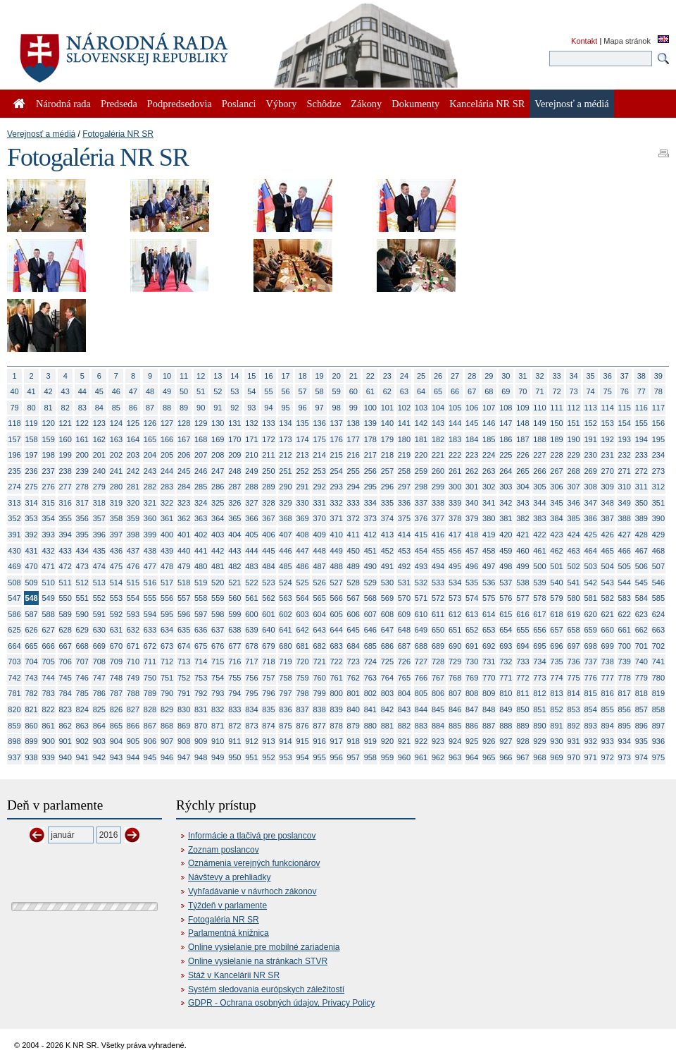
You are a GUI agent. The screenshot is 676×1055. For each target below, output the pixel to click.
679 (268, 646)
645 (353, 630)
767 (438, 677)
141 (404, 423)
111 (556, 407)
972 (607, 757)
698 (590, 646)
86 (133, 407)
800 (336, 693)
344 (539, 503)
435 (99, 551)
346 (573, 503)
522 (251, 582)
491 (387, 566)
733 (522, 661)
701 (641, 646)
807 (455, 693)
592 (116, 614)
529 (370, 582)
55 (268, 391)
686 (387, 646)
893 (590, 725)
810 (505, 693)
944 (133, 757)
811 (522, 693)
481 (217, 566)
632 (133, 630)
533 (438, 582)
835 (268, 709)
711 (150, 661)
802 (370, 693)
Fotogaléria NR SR (118, 134)
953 (285, 757)
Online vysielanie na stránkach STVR (257, 961)
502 (573, 566)
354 (48, 518)
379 (471, 518)
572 (438, 598)
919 (370, 741)
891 (556, 725)
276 (48, 486)
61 (370, 391)
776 (590, 677)
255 (353, 471)
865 (116, 725)
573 (455, 598)
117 (658, 407)
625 (14, 630)
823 (65, 709)
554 (133, 598)
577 (522, 598)
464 (590, 551)
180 (404, 439)
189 (556, 439)
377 (438, 518)
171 (251, 439)
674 (183, 646)
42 (48, 391)
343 (522, 503)
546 (658, 582)
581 (590, 598)
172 (268, 439)
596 (183, 614)
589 (65, 614)
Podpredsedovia (179, 103)
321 (150, 503)
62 (387, 391)
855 (607, 709)
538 (522, 582)
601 (268, 614)
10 (167, 376)
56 (285, 391)
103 (421, 407)
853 (573, 709)
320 (133, 503)
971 (590, 757)
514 (116, 582)
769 (471, 677)
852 (556, 709)
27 (455, 376)
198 (48, 455)
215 (336, 455)
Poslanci (239, 103)
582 (607, 598)
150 (556, 423)
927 (505, 741)
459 (505, 551)
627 (48, 630)
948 (200, 757)
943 (116, 757)
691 (471, 646)
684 (353, 646)
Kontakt (584, 41)
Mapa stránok (627, 41)
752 (183, 677)
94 (268, 407)
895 (624, 725)
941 (82, 757)
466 (624, 551)
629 (82, 630)
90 (200, 407)
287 (234, 486)
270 (607, 471)
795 (251, 693)
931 (573, 741)
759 (302, 677)
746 (82, 677)
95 (285, 407)
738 (607, 661)
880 (370, 725)
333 (353, 503)
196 (14, 455)
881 (387, 725)
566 (336, 598)
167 (183, 439)
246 (200, 471)
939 (48, 757)
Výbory (281, 103)
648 (404, 630)
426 (607, 534)
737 (590, 661)
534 (455, 582)
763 (370, 677)
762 (353, 677)
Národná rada (63, 103)
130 (217, 423)
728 (438, 661)
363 (200, 518)
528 (353, 582)
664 (14, 646)
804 (404, 693)
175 (319, 439)
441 (200, 551)
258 (404, 471)
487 (319, 566)
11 (184, 376)
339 (455, 503)
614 (488, 614)
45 (99, 391)
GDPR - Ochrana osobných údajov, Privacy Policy (281, 1003)
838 (319, 709)
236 (31, 471)
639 (251, 630)
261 (455, 471)
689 (438, 646)
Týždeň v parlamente (227, 905)
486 (302, 566)
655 (522, 630)
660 (607, 630)
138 (353, 423)
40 (14, 391)
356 (82, 518)
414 (404, 534)
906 (150, 741)
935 (641, 741)
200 (82, 455)
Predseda (119, 103)
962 (438, 757)
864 (99, 725)
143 (438, 423)
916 (319, 741)
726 (404, 661)
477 (150, 566)
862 (65, 725)
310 (624, 486)
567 (353, 598)
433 (65, 551)
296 (387, 486)
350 (641, 503)
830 (183, 709)
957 (353, 757)
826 (116, 709)
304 (522, 486)
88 (167, 407)
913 (268, 741)
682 (319, 646)
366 (251, 518)
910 (217, 741)
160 (65, 439)
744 (48, 677)
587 (31, 614)
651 (455, 630)
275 (31, 486)
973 (624, 757)
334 (370, 503)
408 (302, 534)
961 (421, 757)
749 (133, 677)
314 (31, 503)
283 (167, 486)
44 (82, 391)
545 (641, 582)
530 (387, 582)
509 (31, 582)
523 (268, 582)
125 (133, 423)
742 (14, 677)
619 (573, 614)
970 (573, 757)
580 (573, 598)
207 (200, 455)
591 (99, 614)
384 (556, 518)
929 (539, 741)
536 (488, 582)
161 (82, 439)
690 (455, 646)
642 (302, 630)
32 (539, 376)
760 (319, 677)
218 (387, 455)
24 (404, 376)
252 (302, 471)
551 (82, 598)
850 (522, 709)
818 (641, 693)
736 (573, 661)
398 (133, 534)
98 (336, 407)
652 (471, 630)
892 (573, 725)
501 (556, 566)
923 (438, 741)
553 (116, 598)
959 (387, 757)
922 (421, 741)
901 (65, 741)
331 (319, 503)
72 (556, 391)
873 (251, 725)
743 (31, 677)
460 (522, 551)
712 (167, 661)
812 (539, 693)
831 (200, 709)
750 (150, 677)
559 (217, 598)
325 (217, 503)
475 (116, 566)
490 (370, 566)
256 (370, 471)
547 (14, 598)
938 (31, 757)
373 (370, 518)
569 (387, 598)
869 (183, 725)
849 (505, 709)
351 (658, 503)
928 (522, 741)
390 (658, 518)
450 (353, 551)
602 (285, 614)
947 (183, 757)
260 (438, 471)
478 (167, 566)
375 (404, 518)
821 (31, 709)
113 (590, 407)
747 (99, 677)
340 (471, 503)
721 (319, 661)
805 (421, 693)
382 (522, 518)
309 (607, 486)
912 (251, 741)
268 (573, 471)
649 (421, 630)
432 (48, 551)
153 (607, 423)
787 (116, 693)
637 (217, 630)
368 (285, 518)
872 (234, 725)
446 (285, 551)
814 (573, 693)
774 (556, 677)
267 (556, 471)
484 (268, 566)
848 (488, 709)
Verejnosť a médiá (41, 134)
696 (556, 646)
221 (438, 455)
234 (658, 455)
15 (251, 376)
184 (471, 439)
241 (116, 471)
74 (591, 391)
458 (488, 551)
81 (48, 407)
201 (99, 455)
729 (455, 661)
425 (590, 534)
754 (217, 677)
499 (522, 566)
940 (65, 757)
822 (48, 709)
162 (99, 439)
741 (658, 661)
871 (217, 725)
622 (624, 614)
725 (387, 661)
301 (471, 486)
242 (133, 471)
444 (251, 551)
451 (370, 551)
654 (505, 630)
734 (539, 661)
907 (167, 741)
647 (387, 630)
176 (336, 439)
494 (438, 566)
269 (590, 471)
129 (200, 423)
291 (302, 486)
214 (319, 455)
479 (183, 566)
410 (336, 534)
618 (556, 614)
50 (184, 391)
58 (319, 391)
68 (488, 391)
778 (624, 677)
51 (200, 391)
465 (607, 551)
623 (641, 614)
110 (539, 407)
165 (150, 439)
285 (200, 486)
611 (438, 614)
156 (658, 423)
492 (404, 566)
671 (133, 646)
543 (607, 582)
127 (167, 423)
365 (234, 518)
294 (353, 486)
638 (234, 630)
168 (200, 439)
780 (658, 677)
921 (404, 741)
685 (370, 646)
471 (48, 566)
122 (82, 423)
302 (488, 486)
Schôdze (324, 103)
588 (48, 614)
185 (488, 439)
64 (421, 391)
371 (336, 518)
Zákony (366, 103)
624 (658, 614)
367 (268, 518)
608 (387, 614)
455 (438, 551)
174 (302, 439)
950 (234, 757)
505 (624, 566)
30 (505, 376)
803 (387, 693)
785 (82, 693)
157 (14, 439)
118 (14, 423)
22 (370, 376)
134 (285, 423)
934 (624, 741)
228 (556, 455)
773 (539, 677)
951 (251, 757)
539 (539, 582)
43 (65, 391)
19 (319, 376)
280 (116, 486)
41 (31, 391)
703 (14, 661)
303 (505, 486)
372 (353, 518)
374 (387, 518)
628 (65, 630)
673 (167, 646)
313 (14, 503)
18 (302, 376)
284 (183, 486)
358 (116, 518)
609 (404, 614)
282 (150, 486)
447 (302, 551)
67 (472, 391)
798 (302, 693)
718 (268, 661)
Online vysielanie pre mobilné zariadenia (263, 947)
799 (319, 693)
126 (150, 423)
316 (65, 503)
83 (82, 407)
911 (234, 741)
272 (641, 471)
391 (14, 534)
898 (14, 741)
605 (336, 614)
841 (370, 709)
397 (116, 534)
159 (48, 439)
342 (505, 503)
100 (370, 407)
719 (285, 661)
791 (183, 693)
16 (268, 376)
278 (82, 486)
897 (658, 725)
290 (285, 486)
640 (268, 630)
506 (641, 566)
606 (353, 614)
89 (184, 407)
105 (455, 407)
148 (522, 423)
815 (590, 693)
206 (183, 455)
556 (167, 598)
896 (641, 725)
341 (488, 503)
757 (268, 677)
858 (658, 709)
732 (505, 661)
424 (573, 534)
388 (624, 518)
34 (573, 376)
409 (319, 534)
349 (624, 503)
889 (522, 725)
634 (167, 630)
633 (150, 630)
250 (268, 471)
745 (65, 677)
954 (302, 757)
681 (302, 646)
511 (65, 582)
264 (505, 471)
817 (624, 693)
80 (31, 407)
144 (455, 423)
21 (353, 376)
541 (573, 582)
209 (234, 455)
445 (268, 551)
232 (624, 455)
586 (14, 614)
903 (99, 741)
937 (14, 757)
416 (438, 534)
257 (387, 471)
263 (488, 471)
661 (624, 630)
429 (658, 534)
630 (99, 630)
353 (31, 518)
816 (607, 693)
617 (539, 614)
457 (471, 551)
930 (556, 741)
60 (353, 391)
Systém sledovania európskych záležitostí (266, 989)
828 (150, 709)
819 (658, 693)
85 (116, 407)
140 (387, 423)
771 (505, 677)
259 (421, 471)
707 (82, 661)
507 (658, 566)
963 (455, 757)
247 (217, 471)
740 (641, 661)
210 (251, 455)
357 (99, 518)
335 (387, 503)
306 (556, 486)
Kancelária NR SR (487, 103)
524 (285, 582)
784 (65, 693)
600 (251, 614)
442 (217, 551)
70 (522, 391)
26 (438, 376)
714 (200, 661)
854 (590, 709)
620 (590, 614)
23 (387, 376)
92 (234, 407)
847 (471, 709)
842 (387, 709)
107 (488, 407)
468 (658, 551)
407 (285, 534)
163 (116, 439)
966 (505, 757)
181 (421, 439)
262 (471, 471)
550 (65, 598)
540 (556, 582)
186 (505, 439)
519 (200, 582)
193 (624, 439)
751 (167, 677)
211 (268, 455)
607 (370, 614)
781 (14, 693)
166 (167, 439)
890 (539, 725)
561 (251, 598)
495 (455, 566)
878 (336, 725)
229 (573, 455)
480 (200, 566)
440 (183, 551)
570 (404, 598)
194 (641, 439)
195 (658, 439)
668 (82, 646)
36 (607, 376)
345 (556, 503)
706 (65, 661)
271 (624, 471)
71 (539, 391)
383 (539, 518)
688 (421, 646)
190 (573, 439)
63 (404, 391)
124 (116, 423)
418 (471, 534)
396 (99, 534)
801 (353, 693)
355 (65, 518)
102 (404, 407)
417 (455, 534)
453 (404, 551)
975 (658, 757)
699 (607, 646)
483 (251, 566)
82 (65, 407)
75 (607, 391)
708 (99, 661)
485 (285, 566)
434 (82, 551)
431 (31, 551)
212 (285, 455)
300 (455, 486)
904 (116, 741)
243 (150, 471)
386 (590, 518)
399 (150, 534)
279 (99, 486)
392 (31, 534)
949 (217, 757)
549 (48, 598)
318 (99, 503)
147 (505, 423)
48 (150, 391)
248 (234, 471)
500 (539, 566)
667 (65, 646)
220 (421, 455)
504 (607, 566)
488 (336, 566)
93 (251, 407)
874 (268, 725)
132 (251, 423)
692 (488, 646)
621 (607, 614)
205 (167, 455)
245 (183, 471)
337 (421, 503)
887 (488, 725)
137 (336, 423)
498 (505, 566)
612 (455, 614)
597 (200, 614)
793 (217, 693)
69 (505, 391)
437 (133, 551)
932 (590, 741)
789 (150, 693)
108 (505, 407)
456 (455, 551)
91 (217, 407)
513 (99, 582)
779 (641, 677)
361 (167, 518)
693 (505, 646)
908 (183, 741)
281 (133, 486)
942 (99, 757)
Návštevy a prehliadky (229, 877)
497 (488, 566)
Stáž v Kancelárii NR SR (234, 975)
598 (217, 614)
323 (183, 503)
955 (319, 757)
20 (336, 376)
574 (471, 598)
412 (370, 534)
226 (522, 455)
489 (353, 566)
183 (455, 439)
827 (133, 709)
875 (285, 725)
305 (539, 486)
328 (268, 503)
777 (607, 677)
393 (48, 534)
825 (99, 709)
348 (607, 503)
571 (421, 598)
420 (505, 534)
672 (150, 646)
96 (302, 407)
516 (150, 582)
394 (65, 534)
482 (234, 566)
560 (234, 598)
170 (234, 439)
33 (556, 376)
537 (505, 582)
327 (251, 503)
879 (353, 725)
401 (183, 534)
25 (421, 376)
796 (268, 693)
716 (234, 661)
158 (31, 439)
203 (133, 455)
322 (167, 503)
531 (404, 582)
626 (31, 630)
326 (234, 503)
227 (539, 455)
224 (488, 455)
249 (251, 471)
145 (471, 423)
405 (251, 534)
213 (302, 455)
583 (624, 598)
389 (641, 518)
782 (31, 693)
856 (624, 709)
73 (573, 391)
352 (14, 518)
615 (505, 614)
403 (217, 534)
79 (14, 407)
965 (488, 757)
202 (116, 455)
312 (658, 486)
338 (438, 503)
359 (133, 518)
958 (370, 757)
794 (234, 693)
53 (234, 391)
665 (31, 646)
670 (116, 646)
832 (217, 709)
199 (65, 455)
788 (133, 693)
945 (150, 757)
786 (99, 693)
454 (421, 551)
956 (336, 757)
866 (133, 725)
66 (455, 391)
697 (573, 646)
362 (183, 518)
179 (387, 439)
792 (200, 693)
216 (353, 455)
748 (116, 677)
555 (150, 598)
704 (31, 661)
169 (217, 439)
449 (336, 551)
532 (421, 582)
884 (438, 725)
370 (319, 518)
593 (133, 614)
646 (370, 630)
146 (488, 423)
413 (387, 534)
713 (183, 661)
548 (31, 598)
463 (573, 551)
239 (82, 471)
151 (573, 423)
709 (116, 661)
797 (285, 693)
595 (167, 614)
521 (234, 582)
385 (573, 518)
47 (133, 391)
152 (590, 423)
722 (336, 661)
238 (65, 471)
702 (658, 646)
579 (556, 598)
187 (522, 439)
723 (353, 661)
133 (268, 423)
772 (522, 677)
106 (471, 407)
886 (471, 725)
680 (285, 646)
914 (285, 741)
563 (285, 598)
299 (438, 486)
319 (116, 503)
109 (522, 407)
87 (150, 407)
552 (99, 598)
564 (302, 598)
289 (268, 486)
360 (150, 518)
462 (556, 551)
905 (133, 741)
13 (217, 376)
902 (82, 741)
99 (353, 407)
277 (65, 486)
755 (234, 677)
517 (167, 582)
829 (167, 709)
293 (336, 486)
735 (556, 661)
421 (522, 534)
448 (319, 551)
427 (624, 534)
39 (658, 376)
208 (217, 455)
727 (421, 661)
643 (319, 630)
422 (539, 534)
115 (624, 407)
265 (522, 471)
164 (133, 439)
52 (217, 391)
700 (624, 646)
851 (539, 709)
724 (370, 661)
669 (99, 646)
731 (488, 661)
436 (116, 551)
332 (336, 503)
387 (607, 518)
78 (658, 391)
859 (14, 725)
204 (150, 455)
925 (471, 741)
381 (505, 518)
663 (658, 630)
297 (404, 486)
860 (31, 725)
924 (455, 741)
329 (285, 503)
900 (48, 741)
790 (167, 693)
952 (268, 757)
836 (285, 709)
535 (471, 582)
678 (251, 646)
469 (14, 566)
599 (234, 614)
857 (641, 709)
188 (539, 439)
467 (641, 551)
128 (183, 423)
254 (336, 471)
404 (234, 534)
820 (14, 709)
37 (624, 376)
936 (658, 741)
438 (150, 551)
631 (116, 630)
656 (539, 630)
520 (217, 582)
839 (336, 709)
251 (285, 471)
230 (590, 455)
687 (404, 646)
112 (573, 407)
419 (488, 534)
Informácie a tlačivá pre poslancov (251, 836)
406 (268, 534)
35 (591, 376)
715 (217, 661)
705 (48, 661)
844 (421, 709)
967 (522, 757)
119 (31, 423)
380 (488, 518)
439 (167, 551)
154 (624, 423)
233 (641, 455)
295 (370, 486)
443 (234, 551)
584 (641, 598)
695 (539, 646)
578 (539, 598)
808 (471, 693)
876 (302, 725)
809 (488, 693)
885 (455, 725)
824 (82, 709)
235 (14, 471)
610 (421, 614)
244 (167, 471)
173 (285, 439)
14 (234, 376)
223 (471, 455)
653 (488, 630)
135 (302, 423)
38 (641, 376)
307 (573, 486)
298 (421, 486)
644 (336, 630)
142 (421, 423)
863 (82, 725)
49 (167, 391)
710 (133, 661)
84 (99, 407)
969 (556, 757)
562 (268, 598)
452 (387, 551)
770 (488, 677)
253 (319, 471)
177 (353, 439)
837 (302, 709)
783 (48, 693)
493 (421, 566)
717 (251, 661)
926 (488, 741)
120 (48, 423)
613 (471, 614)
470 (31, 566)
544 (624, 582)
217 (370, 455)
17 (285, 376)
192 (607, 439)
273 (658, 471)
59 (336, 391)
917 (336, 741)
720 (302, 661)
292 (319, 486)
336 (404, 503)
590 (82, 614)
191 (590, 439)
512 (82, 582)
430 (14, 551)
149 (539, 423)
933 (607, 741)
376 (421, 518)
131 (234, 423)
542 (590, 582)
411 (353, 534)
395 (82, 534)
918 (353, 741)
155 (641, 423)
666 (48, 646)
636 (200, 630)
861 (48, 725)
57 (302, 391)
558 (200, 598)
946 (167, 757)
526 (319, 582)
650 (438, 630)
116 (641, 407)
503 (590, 566)
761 (336, 677)
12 (200, 376)
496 (471, 566)
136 (319, 423)
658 (573, 630)
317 (82, 503)
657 (556, 630)
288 (251, 486)
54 (251, 391)
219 (404, 455)
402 (200, 534)
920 (387, 741)
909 (200, 741)
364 (217, 518)
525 (302, 582)
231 (607, 455)
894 (607, 725)
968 (539, 757)
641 (285, 630)
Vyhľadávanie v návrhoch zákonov (252, 891)
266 (539, 471)
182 (438, 439)
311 (641, 486)
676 (217, 646)
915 (302, 741)
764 (387, 677)
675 (200, 646)
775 (573, 677)
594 (150, 614)
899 (31, 741)
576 (505, 598)
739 (624, 661)
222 (455, 455)
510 (48, 582)
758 (285, 677)
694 (522, 646)
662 (641, 630)
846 (455, 709)
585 (658, 598)
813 (556, 693)
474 (99, 566)
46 (116, 391)
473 (82, 566)
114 (607, 407)
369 (302, 518)
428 (641, 534)
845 (438, 709)
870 (200, 725)
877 (319, 725)
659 (590, 630)
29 (488, 376)
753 (200, 677)
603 (302, 614)
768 (455, 677)
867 (150, 725)
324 (200, 503)
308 (590, 486)
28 (472, 376)
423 (556, 534)
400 (167, 534)
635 (183, 630)
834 (251, 709)
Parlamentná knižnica (228, 933)
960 (404, 757)
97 (319, 407)
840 (353, 709)
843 (404, 709)
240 (99, 471)
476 (133, 566)
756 (251, 677)
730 (471, 661)
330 (302, 503)
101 (387, 407)
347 (590, 503)
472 (65, 566)
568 (370, 598)
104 (438, 407)
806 (438, 693)
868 (167, 725)
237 (48, 471)
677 (234, 646)
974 (641, 757)
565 (319, 598)
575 (488, 598)
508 (14, 582)
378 (455, 518)
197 (31, 455)
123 (99, 423)
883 (421, 725)
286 (217, 486)
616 (522, 614)
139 (370, 423)
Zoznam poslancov (223, 850)
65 (438, 391)
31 (522, 376)
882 (404, 725)
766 (421, 677)
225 (505, 455)
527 (336, 582)
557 (183, 598)
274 (14, 486)
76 (624, 391)
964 (471, 757)
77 (641, 391)
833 (234, 709)
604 (319, 614)
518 (183, 582)
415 (421, 534)
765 (404, 677)
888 (505, 725)
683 (336, 646)
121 (65, 423)
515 (133, 582)
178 (370, 439)
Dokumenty (415, 103)
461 (539, 551)
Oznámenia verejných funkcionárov (254, 863)
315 (48, 503)
